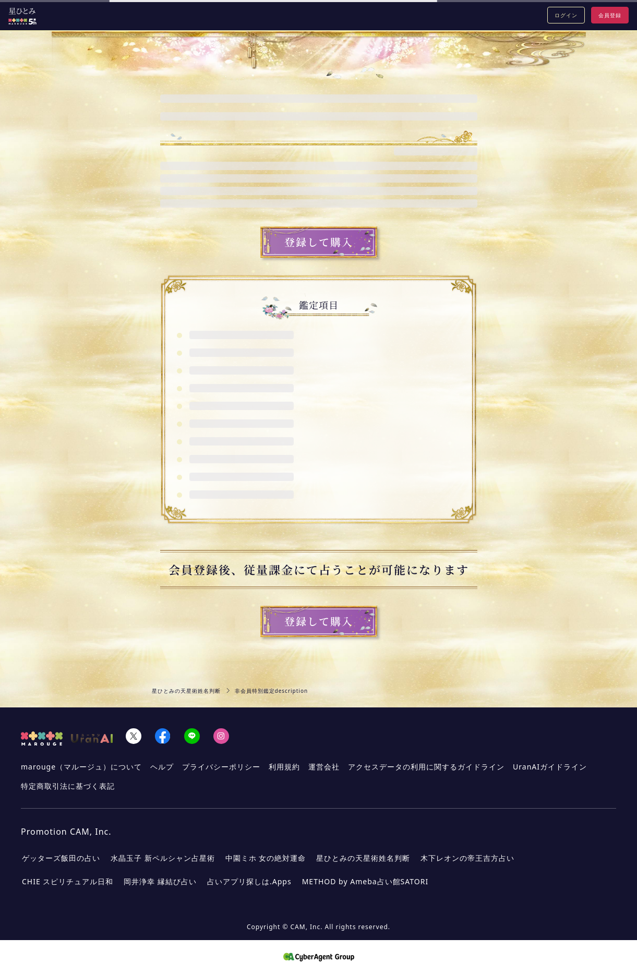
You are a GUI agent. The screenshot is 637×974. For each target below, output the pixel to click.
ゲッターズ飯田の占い (61, 858)
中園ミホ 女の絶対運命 (265, 858)
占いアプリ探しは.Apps (249, 881)
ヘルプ (162, 767)
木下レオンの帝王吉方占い (467, 858)
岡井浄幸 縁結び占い (160, 881)
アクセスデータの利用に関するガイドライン (426, 767)
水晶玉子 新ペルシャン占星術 (163, 858)
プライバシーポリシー (221, 767)
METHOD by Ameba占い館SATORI (365, 881)
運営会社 (324, 767)
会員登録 (609, 15)
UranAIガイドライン (550, 767)
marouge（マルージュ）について (81, 767)
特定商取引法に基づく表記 (68, 786)
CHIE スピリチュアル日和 (67, 881)
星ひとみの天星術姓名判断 (186, 690)
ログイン (566, 15)
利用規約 (284, 767)
